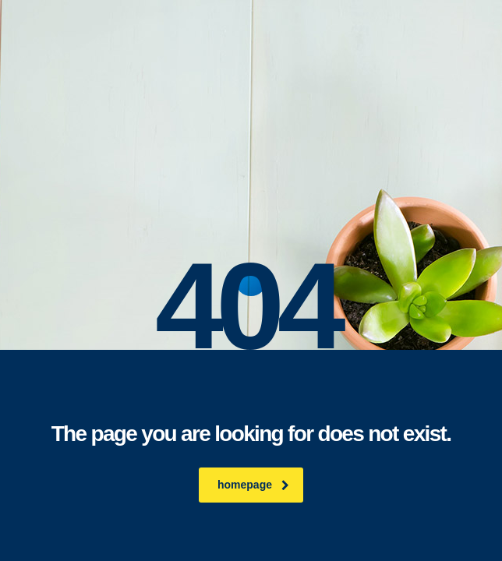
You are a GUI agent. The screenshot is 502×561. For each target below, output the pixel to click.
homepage (253, 484)
